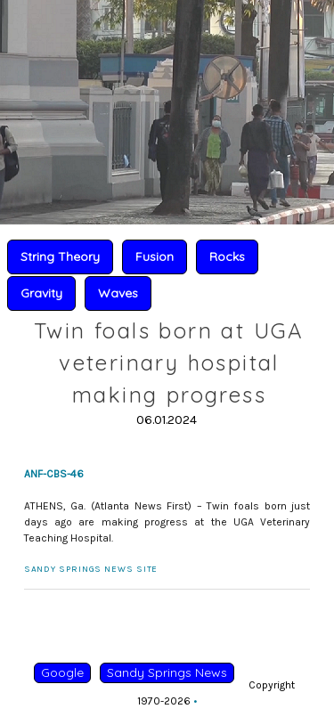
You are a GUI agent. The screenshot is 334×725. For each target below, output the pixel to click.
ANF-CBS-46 (54, 474)
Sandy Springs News (167, 672)
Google (62, 672)
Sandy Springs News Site (91, 569)
